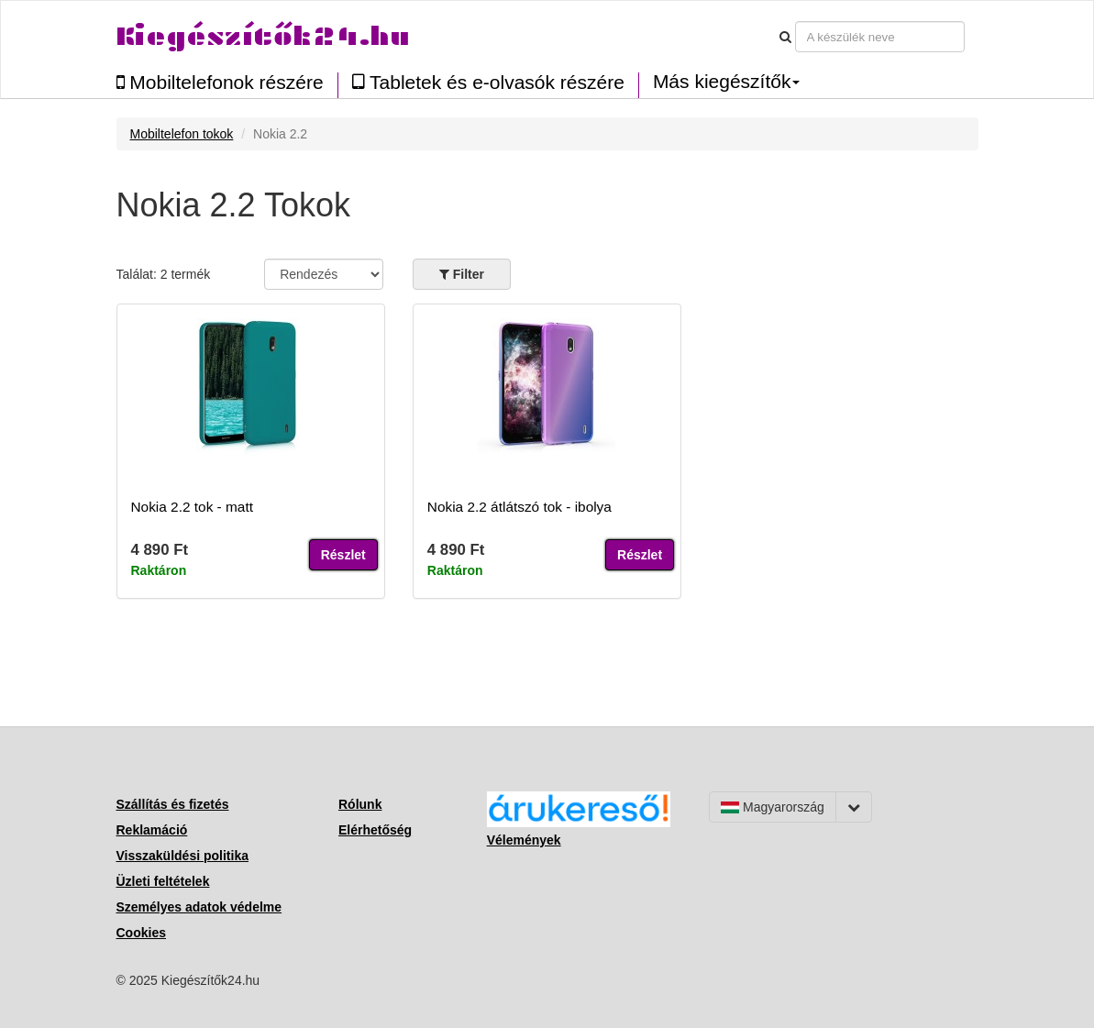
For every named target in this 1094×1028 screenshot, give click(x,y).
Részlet (343, 554)
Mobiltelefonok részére (220, 82)
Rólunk (359, 804)
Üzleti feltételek (163, 881)
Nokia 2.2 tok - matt (192, 506)
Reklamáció (152, 830)
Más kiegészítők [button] (727, 81)
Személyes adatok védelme (199, 907)
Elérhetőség (375, 830)
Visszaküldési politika (182, 855)
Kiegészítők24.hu (263, 36)
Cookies (141, 932)
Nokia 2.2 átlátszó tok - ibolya (519, 506)
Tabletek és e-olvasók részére (488, 82)
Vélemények (524, 840)
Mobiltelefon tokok (182, 134)
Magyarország (772, 807)
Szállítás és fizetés (172, 804)
